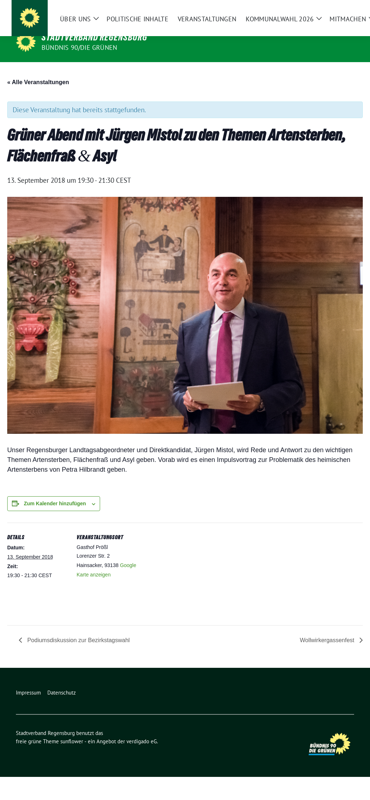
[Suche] (331, 11)
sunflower (71, 764)
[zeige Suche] (341, 11)
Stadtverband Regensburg (94, 37)
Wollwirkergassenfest (328, 663)
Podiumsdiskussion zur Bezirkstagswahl (78, 663)
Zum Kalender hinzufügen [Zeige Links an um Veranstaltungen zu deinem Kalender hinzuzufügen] (55, 526)
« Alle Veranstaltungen (38, 105)
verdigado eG (141, 764)
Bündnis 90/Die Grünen (79, 47)
